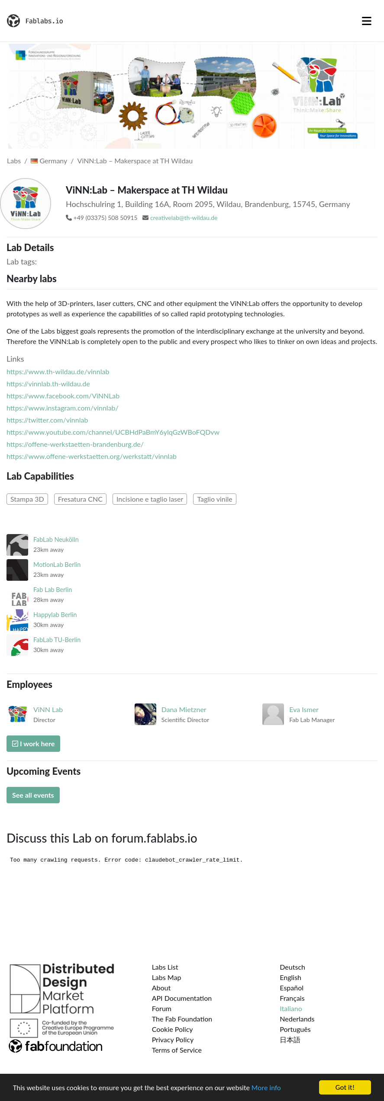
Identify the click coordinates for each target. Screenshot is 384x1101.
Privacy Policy (173, 1039)
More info (266, 1087)
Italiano (291, 1008)
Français (292, 998)
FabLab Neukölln (56, 539)
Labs (14, 160)
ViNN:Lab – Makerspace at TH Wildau (135, 160)
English (290, 977)
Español (291, 987)
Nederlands (297, 1019)
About (161, 987)
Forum (161, 1008)
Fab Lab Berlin (52, 589)
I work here (33, 743)
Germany (49, 160)
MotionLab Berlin (57, 564)
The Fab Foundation (182, 1019)
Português (295, 1029)
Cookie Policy (172, 1029)
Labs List (165, 967)
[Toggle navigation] (366, 20)
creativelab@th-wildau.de (183, 217)
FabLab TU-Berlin (57, 639)
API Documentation (182, 998)
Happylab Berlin (55, 614)
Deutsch (292, 967)
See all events (33, 795)
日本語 (290, 1039)
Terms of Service (177, 1050)
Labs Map (166, 977)
